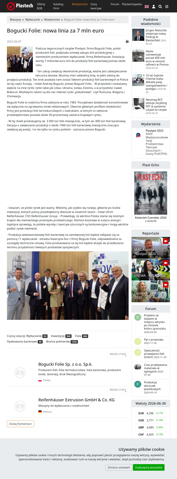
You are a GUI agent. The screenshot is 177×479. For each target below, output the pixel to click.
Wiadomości (80, 4)
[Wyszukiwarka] (160, 6)
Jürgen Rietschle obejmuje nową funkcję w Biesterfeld (156, 35)
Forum (115, 4)
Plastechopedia (132, 4)
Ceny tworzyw (96, 6)
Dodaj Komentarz (20, 424)
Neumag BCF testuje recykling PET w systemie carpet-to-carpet (156, 105)
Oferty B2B (41, 6)
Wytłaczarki (32, 19)
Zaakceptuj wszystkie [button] (148, 467)
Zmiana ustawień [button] (119, 467)
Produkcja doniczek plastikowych (152, 387)
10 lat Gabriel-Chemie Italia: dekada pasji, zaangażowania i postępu (156, 82)
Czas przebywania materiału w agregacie (155, 370)
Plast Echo (150, 165)
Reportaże (150, 233)
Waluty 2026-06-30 (151, 403)
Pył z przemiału (154, 341)
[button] (153, 6)
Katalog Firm (58, 6)
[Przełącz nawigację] (167, 6)
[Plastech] (20, 6)
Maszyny (15, 19)
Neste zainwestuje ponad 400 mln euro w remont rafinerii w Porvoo (157, 57)
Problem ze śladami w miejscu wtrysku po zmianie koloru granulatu (155, 323)
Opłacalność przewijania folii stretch (155, 354)
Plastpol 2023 (157, 142)
